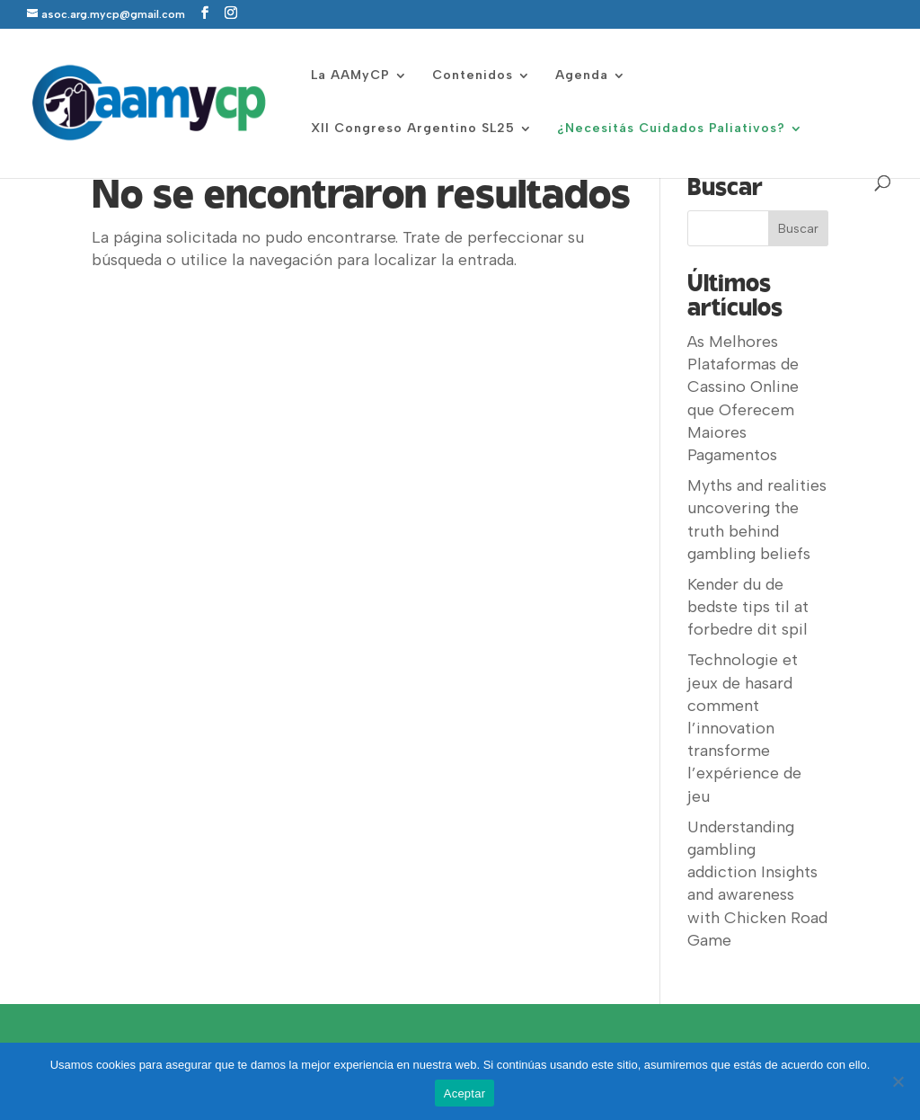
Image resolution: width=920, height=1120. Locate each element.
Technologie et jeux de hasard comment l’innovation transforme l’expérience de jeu (744, 727)
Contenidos (472, 76)
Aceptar (465, 1093)
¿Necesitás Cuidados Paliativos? (671, 129)
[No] (898, 1081)
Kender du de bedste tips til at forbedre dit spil (748, 606)
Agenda (581, 76)
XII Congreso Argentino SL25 (413, 129)
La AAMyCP (350, 76)
